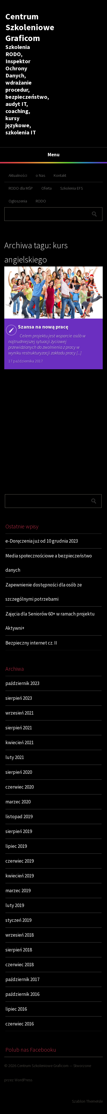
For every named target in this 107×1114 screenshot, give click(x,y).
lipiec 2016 (16, 1009)
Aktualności (18, 175)
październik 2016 (22, 994)
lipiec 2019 (16, 846)
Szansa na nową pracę (43, 326)
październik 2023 (22, 683)
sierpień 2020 (18, 772)
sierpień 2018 (18, 950)
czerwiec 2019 (19, 861)
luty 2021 (14, 757)
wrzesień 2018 (19, 935)
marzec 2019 (18, 890)
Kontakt (60, 175)
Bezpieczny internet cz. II (31, 643)
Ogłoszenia (18, 201)
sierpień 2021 (18, 728)
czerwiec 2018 (19, 964)
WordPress (23, 1079)
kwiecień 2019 (19, 876)
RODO (41, 201)
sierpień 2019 (18, 831)
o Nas (40, 175)
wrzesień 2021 (19, 713)
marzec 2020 (18, 802)
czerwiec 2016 (19, 1024)
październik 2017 (22, 979)
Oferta (46, 188)
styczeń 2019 (18, 920)
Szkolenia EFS (71, 188)
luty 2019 (14, 905)
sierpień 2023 (18, 698)
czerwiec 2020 (19, 787)
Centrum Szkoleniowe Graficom (29, 27)
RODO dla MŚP (21, 188)
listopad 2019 (19, 816)
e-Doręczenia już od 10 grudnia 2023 (41, 541)
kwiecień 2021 (19, 742)
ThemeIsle (94, 1101)
